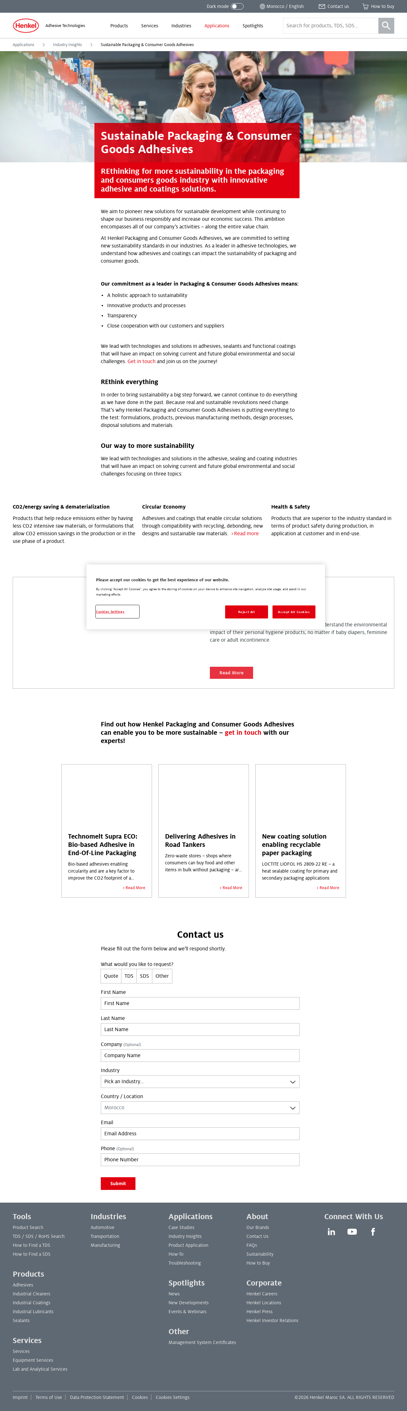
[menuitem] (119, 25)
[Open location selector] (281, 6)
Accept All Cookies (294, 612)
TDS (129, 976)
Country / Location (122, 1096)
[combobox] (200, 1081)
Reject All (246, 612)
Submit (118, 1183)
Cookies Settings (173, 1397)
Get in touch (141, 361)
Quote (111, 976)
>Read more (245, 534)
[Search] (386, 26)
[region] (205, 597)
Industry (110, 1070)
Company (121, 1044)
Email (107, 1122)
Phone (117, 1148)
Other (162, 976)
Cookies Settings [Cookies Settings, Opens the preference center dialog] (110, 611)
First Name (113, 992)
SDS (144, 976)
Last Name (113, 1018)
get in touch (243, 732)
